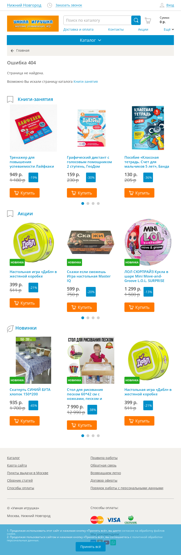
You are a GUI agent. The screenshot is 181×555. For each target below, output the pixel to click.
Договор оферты (103, 480)
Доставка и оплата (78, 29)
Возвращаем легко (105, 473)
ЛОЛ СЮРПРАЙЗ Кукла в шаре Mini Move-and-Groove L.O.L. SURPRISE (146, 276)
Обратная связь (103, 465)
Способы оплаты (20, 488)
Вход (170, 5)
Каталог (13, 458)
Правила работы (104, 458)
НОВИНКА (17, 262)
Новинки (26, 328)
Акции (143, 29)
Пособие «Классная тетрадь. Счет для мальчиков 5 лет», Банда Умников (146, 161)
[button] (82, 203)
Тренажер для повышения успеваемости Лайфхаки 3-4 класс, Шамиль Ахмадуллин (32, 161)
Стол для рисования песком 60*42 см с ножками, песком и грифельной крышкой (87, 394)
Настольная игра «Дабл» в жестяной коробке (33, 273)
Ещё (167, 29)
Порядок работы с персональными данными (126, 488)
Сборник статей (20, 480)
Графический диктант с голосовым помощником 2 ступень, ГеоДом (89, 161)
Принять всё (90, 546)
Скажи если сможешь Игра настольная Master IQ (89, 276)
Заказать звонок (69, 5)
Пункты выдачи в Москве (27, 473)
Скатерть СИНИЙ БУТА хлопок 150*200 (30, 391)
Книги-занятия (86, 81)
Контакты (116, 29)
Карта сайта (17, 465)
